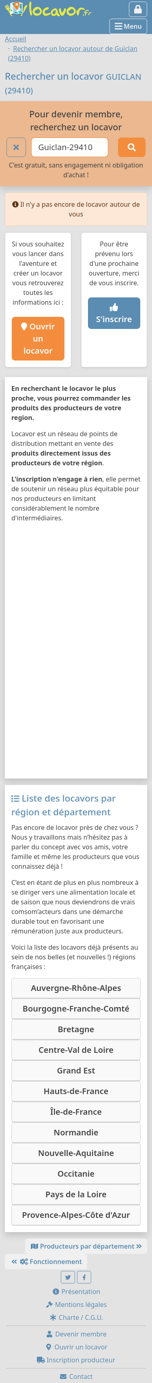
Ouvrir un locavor (38, 338)
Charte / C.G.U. (76, 1317)
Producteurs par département (86, 1246)
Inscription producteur (76, 1359)
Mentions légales (76, 1304)
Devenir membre (76, 1334)
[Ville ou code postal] (69, 147)
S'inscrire (114, 314)
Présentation (76, 1291)
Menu (128, 26)
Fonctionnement (46, 1261)
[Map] (76, 650)
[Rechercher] (132, 147)
